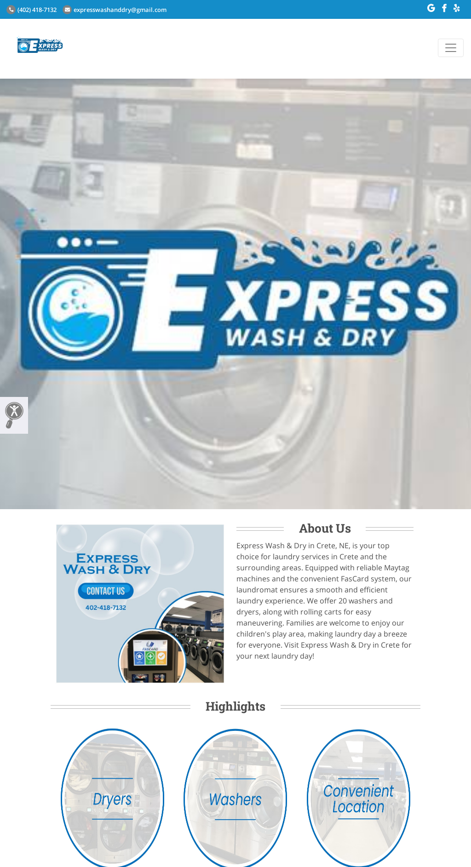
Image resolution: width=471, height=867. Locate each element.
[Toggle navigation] (451, 48)
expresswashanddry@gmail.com (115, 10)
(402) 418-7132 (31, 10)
